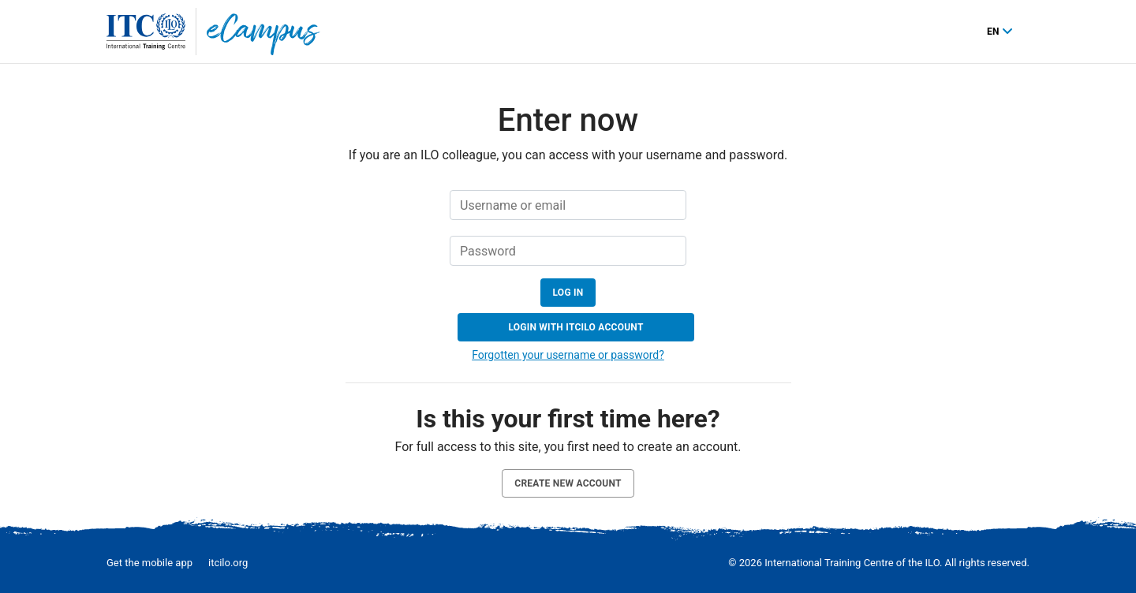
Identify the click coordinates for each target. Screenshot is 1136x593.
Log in (568, 292)
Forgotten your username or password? (568, 355)
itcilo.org (228, 563)
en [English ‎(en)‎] (994, 31)
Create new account (567, 483)
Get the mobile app (149, 563)
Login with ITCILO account (575, 327)
